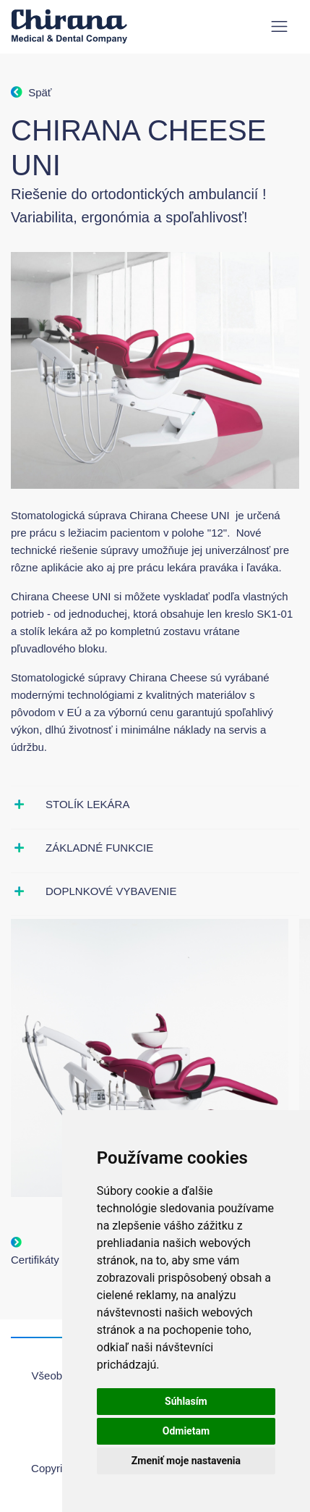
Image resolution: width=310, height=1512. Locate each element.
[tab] (155, 804)
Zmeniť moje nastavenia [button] (186, 1460)
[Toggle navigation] (279, 26)
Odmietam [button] (186, 1431)
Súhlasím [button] (186, 1401)
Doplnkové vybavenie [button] (111, 891)
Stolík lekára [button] (87, 804)
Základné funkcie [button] (99, 847)
